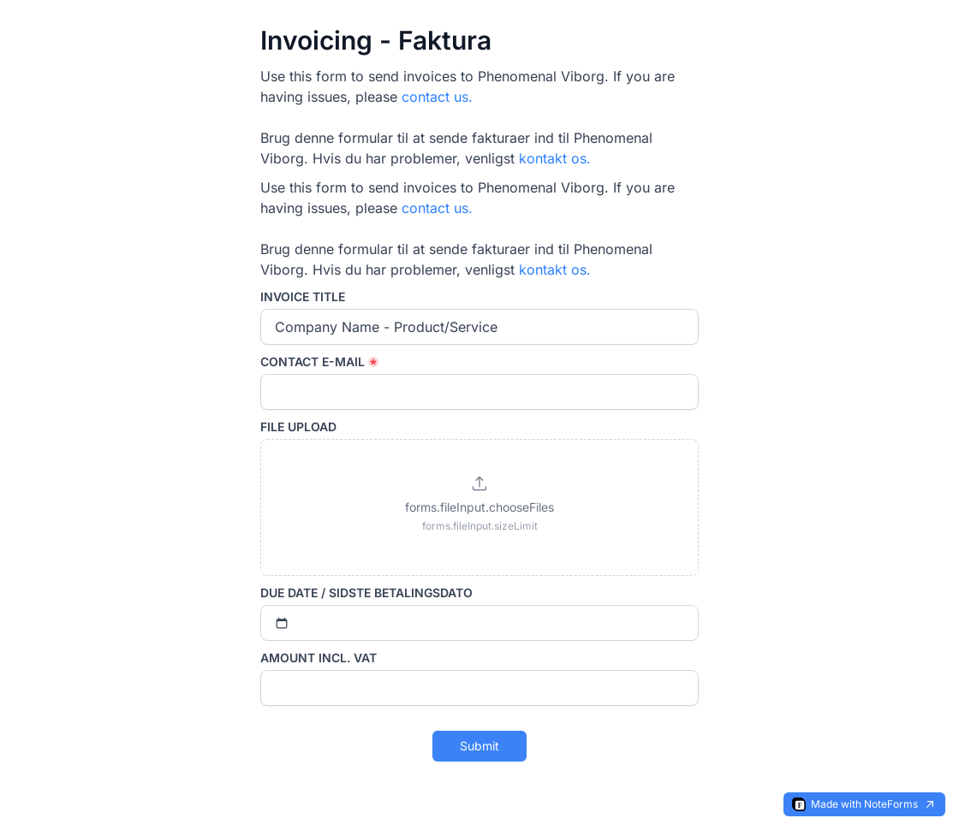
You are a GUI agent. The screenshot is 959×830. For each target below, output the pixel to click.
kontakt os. (555, 158)
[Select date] (479, 623)
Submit (479, 745)
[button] (479, 507)
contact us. (437, 96)
